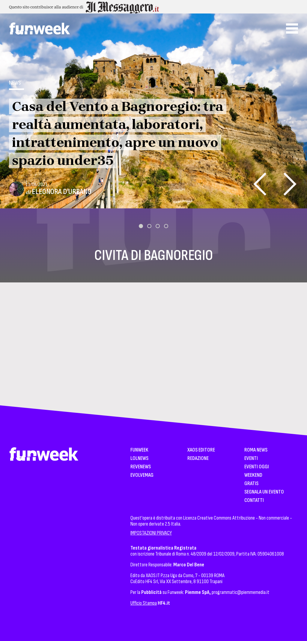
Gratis (251, 484)
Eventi (251, 458)
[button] (141, 226)
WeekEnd (253, 475)
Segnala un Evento (264, 492)
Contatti (254, 500)
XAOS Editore (201, 450)
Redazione (198, 458)
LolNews (139, 458)
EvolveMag (142, 475)
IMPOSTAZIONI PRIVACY (151, 533)
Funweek (139, 450)
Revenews (140, 467)
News (15, 82)
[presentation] (259, 183)
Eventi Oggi (256, 467)
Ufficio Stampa (143, 603)
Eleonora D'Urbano (61, 191)
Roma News (255, 450)
